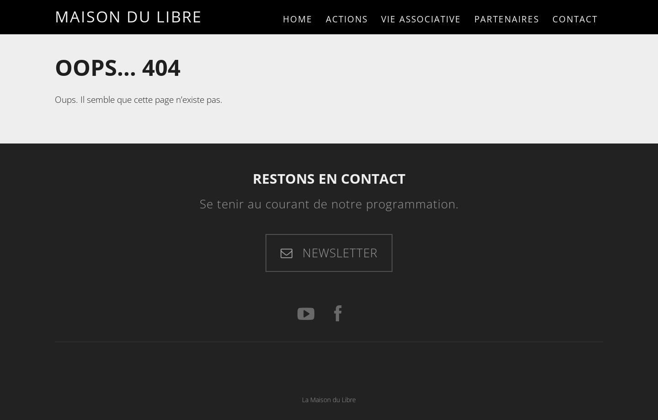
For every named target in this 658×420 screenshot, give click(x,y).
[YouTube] (305, 314)
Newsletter (338, 253)
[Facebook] (337, 314)
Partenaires (506, 19)
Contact (575, 19)
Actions (347, 19)
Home (298, 19)
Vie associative (421, 19)
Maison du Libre (128, 16)
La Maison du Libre (329, 399)
